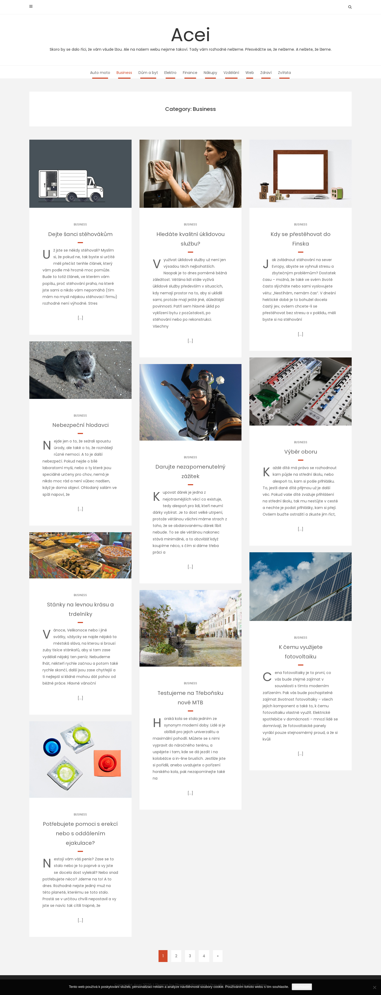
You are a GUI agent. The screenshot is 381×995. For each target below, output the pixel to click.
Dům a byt (148, 72)
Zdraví (266, 72)
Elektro (170, 72)
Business (124, 72)
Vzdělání (231, 72)
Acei (190, 37)
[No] (374, 987)
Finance (190, 72)
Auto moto (100, 72)
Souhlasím (302, 987)
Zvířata (284, 72)
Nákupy (210, 72)
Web (249, 72)
